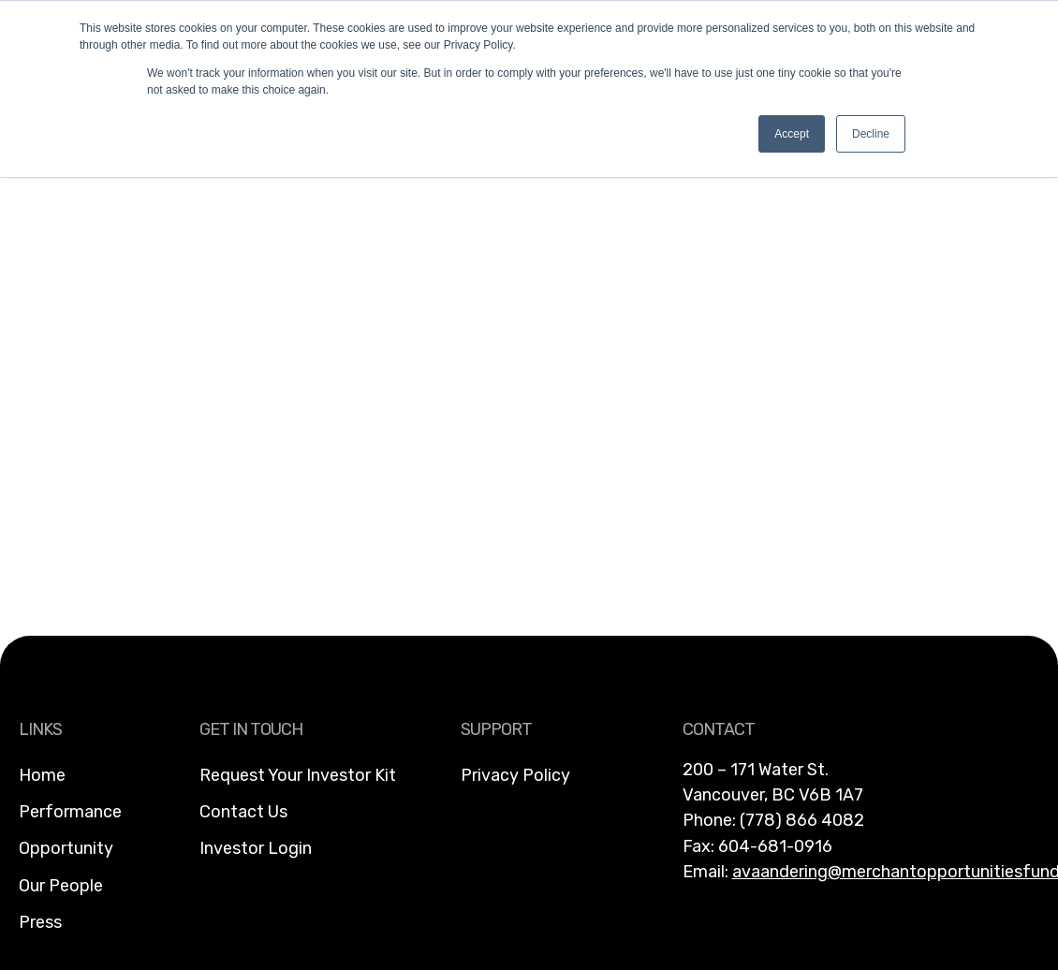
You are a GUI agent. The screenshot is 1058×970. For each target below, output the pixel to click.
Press (40, 922)
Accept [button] (791, 133)
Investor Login (255, 848)
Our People (61, 885)
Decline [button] (870, 133)
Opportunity (66, 848)
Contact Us (243, 811)
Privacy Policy (515, 775)
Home (42, 775)
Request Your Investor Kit (297, 775)
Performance (70, 811)
